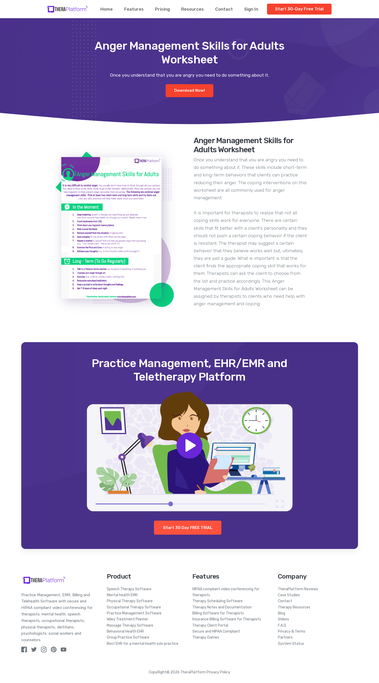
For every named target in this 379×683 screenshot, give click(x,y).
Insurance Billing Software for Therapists (226, 619)
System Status (291, 643)
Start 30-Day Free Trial (299, 8)
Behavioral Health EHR (125, 631)
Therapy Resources (294, 607)
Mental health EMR (122, 595)
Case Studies (289, 595)
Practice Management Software (134, 613)
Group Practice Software (128, 637)
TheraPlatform (193, 672)
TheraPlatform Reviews (298, 589)
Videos (283, 619)
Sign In (251, 9)
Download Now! (189, 90)
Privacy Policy (218, 672)
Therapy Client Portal (210, 625)
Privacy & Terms (291, 631)
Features (134, 9)
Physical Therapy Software (130, 601)
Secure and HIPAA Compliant (216, 631)
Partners (285, 637)
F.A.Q (282, 625)
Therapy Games (205, 637)
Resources (192, 9)
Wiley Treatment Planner (127, 619)
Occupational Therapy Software (134, 607)
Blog (281, 613)
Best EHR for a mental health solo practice (142, 643)
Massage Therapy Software (130, 625)
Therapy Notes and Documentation (222, 607)
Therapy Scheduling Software (217, 601)
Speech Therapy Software (129, 589)
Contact (224, 9)
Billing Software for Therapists (218, 613)
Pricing (162, 9)
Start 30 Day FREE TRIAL (187, 527)
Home (106, 9)
